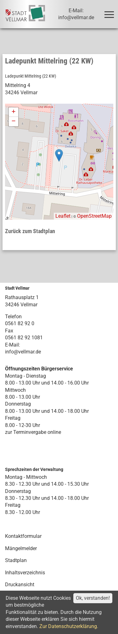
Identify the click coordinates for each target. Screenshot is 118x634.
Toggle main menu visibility (110, 11)
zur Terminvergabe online (33, 432)
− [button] (13, 121)
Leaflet (62, 216)
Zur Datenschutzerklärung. (68, 626)
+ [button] (13, 112)
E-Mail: (12, 345)
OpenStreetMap (94, 216)
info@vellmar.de (23, 352)
